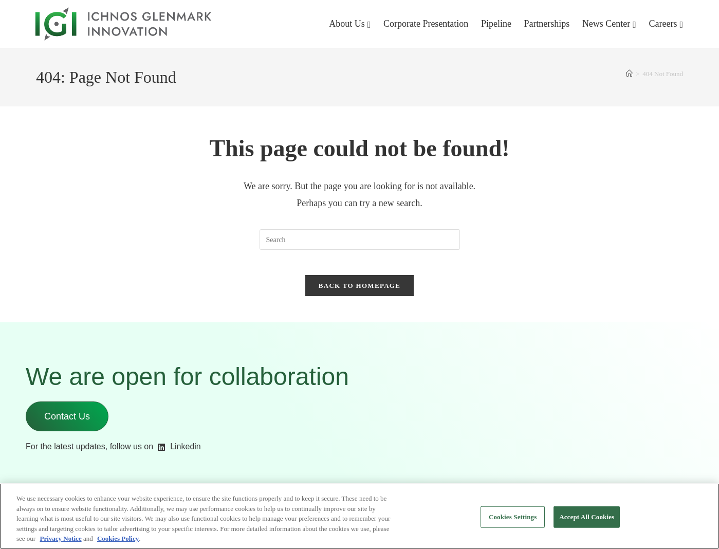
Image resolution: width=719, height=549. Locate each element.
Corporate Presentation (425, 24)
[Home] (629, 74)
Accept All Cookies (586, 517)
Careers (663, 24)
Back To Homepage (359, 292)
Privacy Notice (60, 538)
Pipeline (496, 24)
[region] (359, 516)
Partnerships (546, 24)
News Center (606, 24)
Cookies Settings (513, 517)
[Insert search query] (360, 239)
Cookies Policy (118, 538)
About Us (347, 24)
